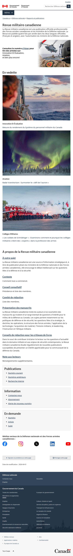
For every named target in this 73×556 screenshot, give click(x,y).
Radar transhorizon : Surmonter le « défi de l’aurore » (25, 182)
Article (11, 422)
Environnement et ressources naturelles (15, 524)
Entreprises (6, 511)
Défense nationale (18, 18)
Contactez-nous (15, 395)
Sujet (10, 426)
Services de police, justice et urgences (48, 504)
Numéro (11, 417)
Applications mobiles (10, 540)
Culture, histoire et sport (44, 501)
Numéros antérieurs (17, 377)
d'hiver (25, 48)
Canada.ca (6, 18)
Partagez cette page (60, 458)
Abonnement (14, 399)
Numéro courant (15, 373)
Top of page (8, 551)
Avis (40, 537)
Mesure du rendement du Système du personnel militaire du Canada (32, 127)
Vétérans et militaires (43, 524)
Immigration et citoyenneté (11, 504)
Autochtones (40, 521)
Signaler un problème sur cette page (19, 458)
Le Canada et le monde (43, 511)
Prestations (6, 514)
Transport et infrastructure (45, 508)
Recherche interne (16, 381)
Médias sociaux (9, 537)
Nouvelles (39, 479)
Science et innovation (43, 518)
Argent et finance (42, 514)
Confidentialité (43, 540)
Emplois (4, 482)
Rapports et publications (35, 18)
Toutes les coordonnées (9, 492)
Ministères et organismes (10, 496)
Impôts (4, 521)
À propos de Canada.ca (11, 543)
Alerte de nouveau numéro (19, 403)
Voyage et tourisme (8, 508)
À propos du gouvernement (45, 492)
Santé (4, 518)
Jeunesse (39, 528)
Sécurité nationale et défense (11, 528)
